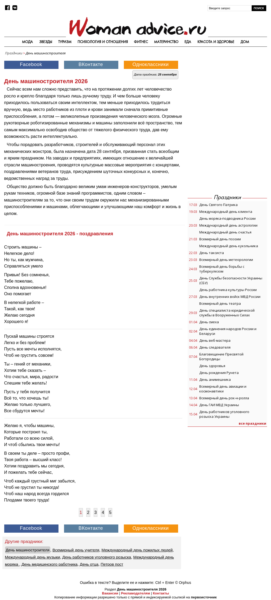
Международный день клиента (225, 211)
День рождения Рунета (219, 372)
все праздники (252, 423)
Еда (187, 42)
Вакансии (110, 593)
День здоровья (212, 365)
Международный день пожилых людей (137, 550)
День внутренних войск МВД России (229, 296)
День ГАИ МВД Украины (219, 404)
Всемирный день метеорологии (226, 259)
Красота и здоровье (215, 42)
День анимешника (215, 379)
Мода (27, 42)
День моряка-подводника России (227, 218)
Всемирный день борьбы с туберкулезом (221, 269)
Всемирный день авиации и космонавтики (222, 388)
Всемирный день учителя (75, 550)
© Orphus (183, 582)
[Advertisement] (227, 91)
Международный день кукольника (228, 245)
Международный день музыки (32, 557)
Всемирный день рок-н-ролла (224, 398)
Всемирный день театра (220, 303)
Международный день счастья (225, 232)
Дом (245, 42)
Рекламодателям (135, 593)
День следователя (215, 347)
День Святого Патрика (218, 204)
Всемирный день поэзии (220, 239)
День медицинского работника (49, 564)
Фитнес (141, 42)
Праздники (13, 53)
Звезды (45, 42)
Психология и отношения (103, 42)
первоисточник (204, 597)
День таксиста (211, 252)
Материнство (166, 42)
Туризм (64, 42)
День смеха (209, 322)
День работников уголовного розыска (96, 557)
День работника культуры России (228, 289)
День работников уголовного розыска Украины (224, 414)
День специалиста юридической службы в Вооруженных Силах (227, 312)
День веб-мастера (215, 340)
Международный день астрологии (228, 225)
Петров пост (112, 564)
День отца (89, 564)
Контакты (161, 593)
